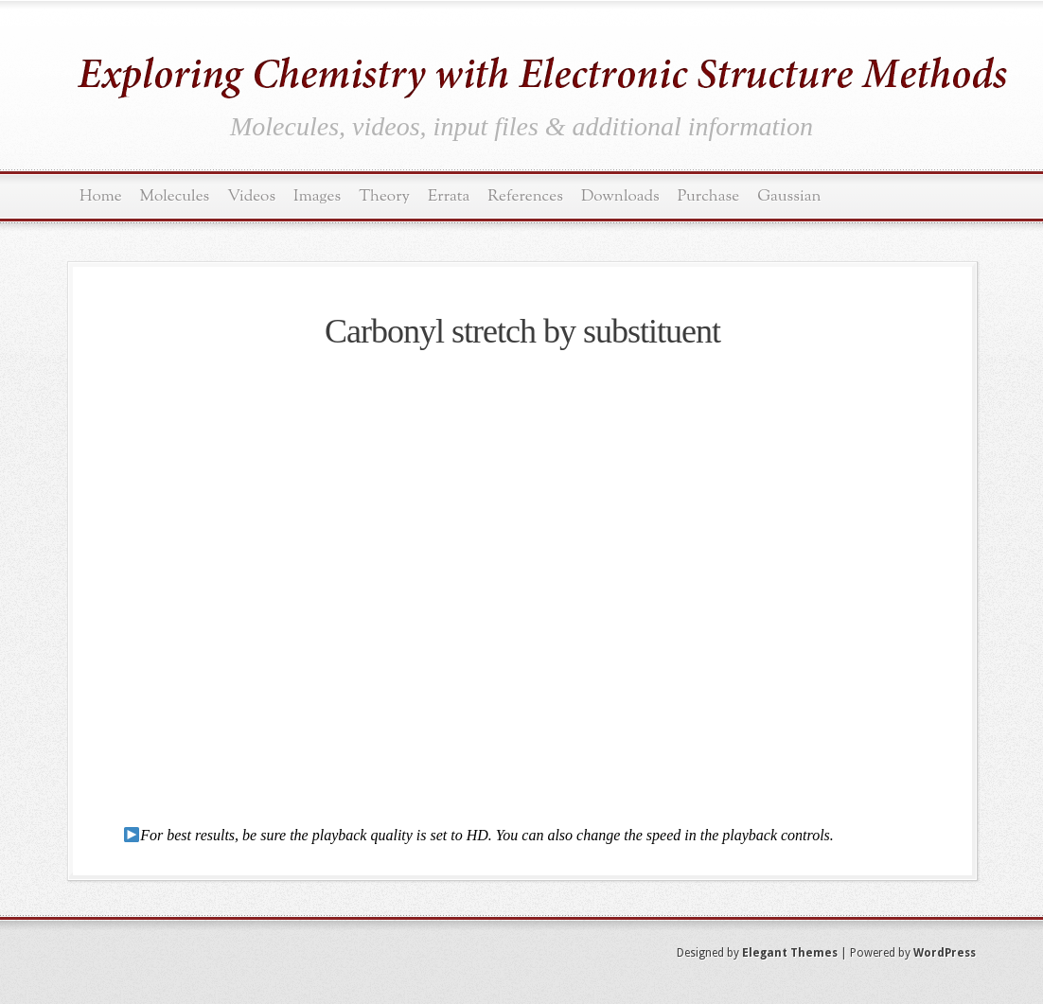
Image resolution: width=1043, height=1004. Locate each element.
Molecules (175, 196)
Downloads (620, 196)
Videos (251, 196)
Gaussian (789, 196)
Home (101, 196)
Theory (384, 196)
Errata (448, 196)
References (525, 196)
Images (317, 196)
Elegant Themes (790, 953)
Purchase (709, 196)
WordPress (944, 953)
